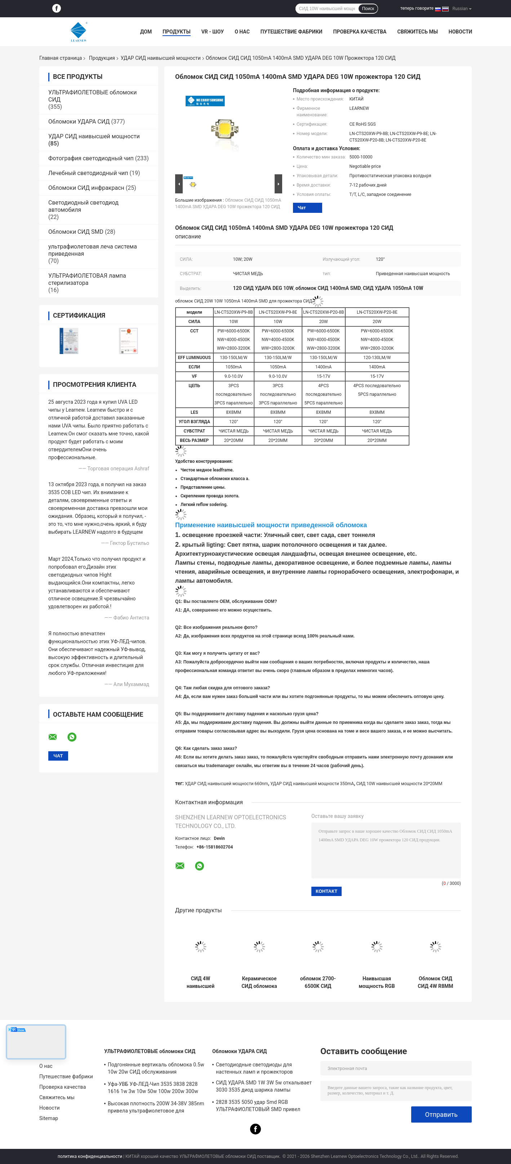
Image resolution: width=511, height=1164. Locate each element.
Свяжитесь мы (417, 32)
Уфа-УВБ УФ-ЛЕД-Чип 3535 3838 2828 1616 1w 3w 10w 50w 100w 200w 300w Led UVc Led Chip (153, 1088)
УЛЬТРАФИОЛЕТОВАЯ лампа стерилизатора (87, 279)
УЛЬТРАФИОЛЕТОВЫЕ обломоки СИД (149, 1051)
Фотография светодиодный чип (91, 158)
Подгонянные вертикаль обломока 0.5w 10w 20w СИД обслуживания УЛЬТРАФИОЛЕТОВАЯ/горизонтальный (156, 1069)
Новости (460, 32)
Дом (146, 32)
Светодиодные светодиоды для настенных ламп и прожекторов (254, 1068)
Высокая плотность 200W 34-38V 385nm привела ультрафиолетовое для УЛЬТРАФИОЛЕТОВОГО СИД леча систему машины (156, 1108)
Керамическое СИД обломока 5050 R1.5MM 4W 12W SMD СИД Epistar (259, 982)
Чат (302, 207)
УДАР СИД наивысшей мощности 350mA (312, 783)
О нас (242, 32)
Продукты (177, 32)
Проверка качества (359, 32)
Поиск (368, 8)
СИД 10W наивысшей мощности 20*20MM (399, 783)
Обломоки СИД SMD (75, 231)
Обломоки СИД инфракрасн (86, 187)
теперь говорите (417, 8)
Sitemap (48, 1118)
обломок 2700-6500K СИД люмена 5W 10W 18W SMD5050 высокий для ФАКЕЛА (317, 982)
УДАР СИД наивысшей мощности (161, 58)
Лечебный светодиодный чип (88, 173)
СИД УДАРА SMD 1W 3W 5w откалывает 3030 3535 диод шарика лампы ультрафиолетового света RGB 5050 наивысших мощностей (264, 1087)
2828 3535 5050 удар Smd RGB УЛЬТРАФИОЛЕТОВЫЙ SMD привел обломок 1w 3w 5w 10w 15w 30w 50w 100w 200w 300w (260, 1106)
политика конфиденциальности (90, 1156)
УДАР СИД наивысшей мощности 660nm (226, 783)
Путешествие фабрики (292, 32)
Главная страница (60, 58)
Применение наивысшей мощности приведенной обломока (271, 525)
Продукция (102, 58)
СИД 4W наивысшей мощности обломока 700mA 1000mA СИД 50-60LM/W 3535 (200, 982)
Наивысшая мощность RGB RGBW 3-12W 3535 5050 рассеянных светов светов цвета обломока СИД (377, 982)
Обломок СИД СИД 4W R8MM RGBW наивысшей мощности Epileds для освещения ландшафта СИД (435, 982)
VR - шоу (212, 32)
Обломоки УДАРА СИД (79, 121)
